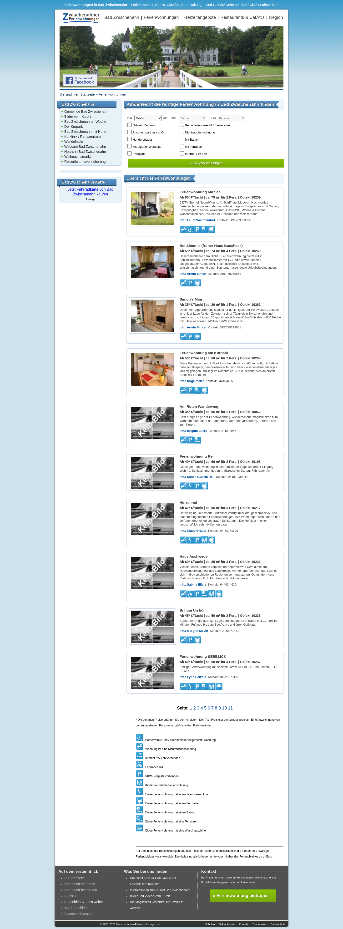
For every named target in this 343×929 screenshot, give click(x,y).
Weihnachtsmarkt (77, 156)
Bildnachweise (227, 924)
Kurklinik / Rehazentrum (82, 136)
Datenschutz (278, 924)
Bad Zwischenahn (121, 17)
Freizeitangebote (199, 17)
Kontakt (243, 924)
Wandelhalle (73, 141)
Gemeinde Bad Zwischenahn (86, 111)
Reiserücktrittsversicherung (85, 161)
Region (276, 17)
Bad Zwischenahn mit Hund (85, 131)
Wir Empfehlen (75, 908)
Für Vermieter (74, 878)
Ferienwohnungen (161, 17)
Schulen (210, 924)
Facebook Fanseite (78, 914)
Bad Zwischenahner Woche (85, 121)
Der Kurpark (73, 126)
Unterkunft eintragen (79, 884)
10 (224, 708)
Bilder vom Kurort (77, 116)
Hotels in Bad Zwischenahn (85, 151)
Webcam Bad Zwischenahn (85, 146)
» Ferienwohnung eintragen (241, 895)
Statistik (70, 896)
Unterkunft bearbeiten (80, 890)
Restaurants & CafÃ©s (242, 17)
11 (230, 708)
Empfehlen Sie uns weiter (83, 902)
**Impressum (259, 924)
